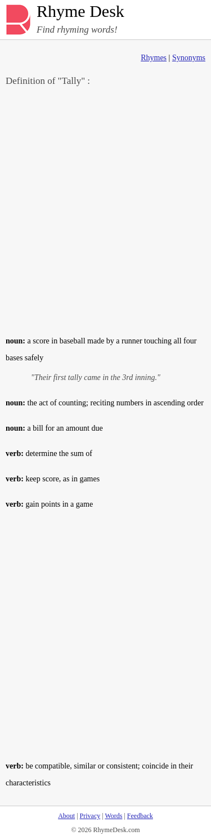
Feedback (140, 816)
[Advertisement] (105, 210)
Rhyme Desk (80, 11)
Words (113, 816)
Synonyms (188, 57)
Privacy (90, 816)
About (66, 816)
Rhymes (154, 57)
